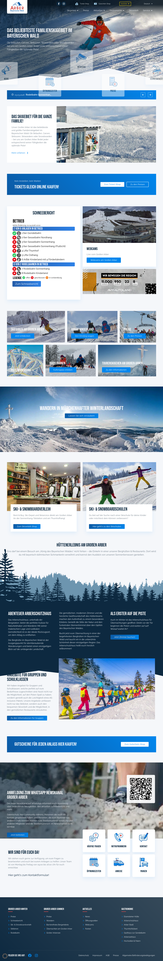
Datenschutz (84, 955)
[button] (125, 4)
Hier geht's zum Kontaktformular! (28, 875)
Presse (116, 955)
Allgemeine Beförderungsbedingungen (138, 955)
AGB (107, 955)
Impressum (97, 955)
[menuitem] (148, 3)
